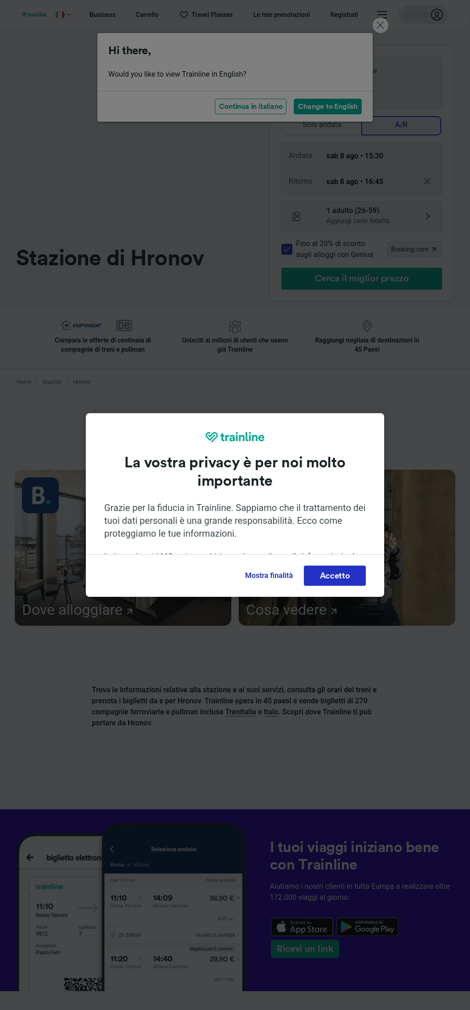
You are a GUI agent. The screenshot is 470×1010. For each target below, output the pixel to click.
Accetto (335, 576)
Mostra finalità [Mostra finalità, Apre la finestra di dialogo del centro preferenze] (269, 575)
